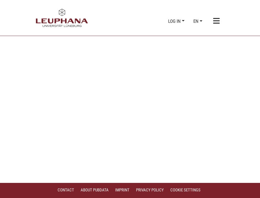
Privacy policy (150, 190)
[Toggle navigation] (216, 21)
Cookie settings (185, 190)
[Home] (62, 17)
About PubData (95, 190)
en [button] (196, 21)
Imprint (122, 190)
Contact (66, 190)
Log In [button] (175, 21)
